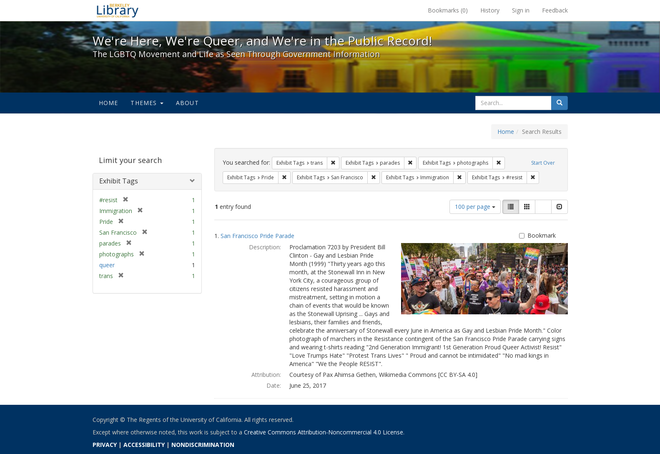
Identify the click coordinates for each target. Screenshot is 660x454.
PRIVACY (105, 445)
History (489, 10)
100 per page (475, 207)
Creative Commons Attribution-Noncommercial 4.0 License (323, 432)
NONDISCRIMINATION (202, 445)
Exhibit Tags (118, 181)
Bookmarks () (448, 10)
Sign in (521, 10)
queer (107, 265)
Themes (146, 103)
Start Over (543, 162)
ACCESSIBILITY (144, 445)
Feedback (555, 10)
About (187, 103)
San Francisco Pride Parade (257, 236)
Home (108, 103)
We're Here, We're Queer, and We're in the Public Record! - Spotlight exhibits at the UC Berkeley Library (117, 10)
